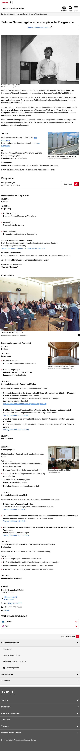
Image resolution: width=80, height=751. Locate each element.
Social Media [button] (7, 674)
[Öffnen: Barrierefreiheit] (64, 8)
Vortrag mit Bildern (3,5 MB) (14, 509)
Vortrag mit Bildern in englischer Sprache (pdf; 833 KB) (25, 404)
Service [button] (4, 700)
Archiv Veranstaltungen (39, 14)
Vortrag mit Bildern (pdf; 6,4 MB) (16, 430)
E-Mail (6, 610)
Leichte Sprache (11, 668)
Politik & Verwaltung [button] (10, 713)
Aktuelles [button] (5, 720)
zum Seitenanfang (68, 636)
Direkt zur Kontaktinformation (39, 27)
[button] (40, 621)
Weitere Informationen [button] (11, 733)
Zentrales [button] (5, 681)
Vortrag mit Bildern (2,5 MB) (14, 521)
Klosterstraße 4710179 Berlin (10, 598)
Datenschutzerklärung (11, 655)
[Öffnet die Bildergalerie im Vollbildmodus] (79, 335)
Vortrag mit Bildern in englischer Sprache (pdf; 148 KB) (23, 248)
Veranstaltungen (22, 14)
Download (68, 184)
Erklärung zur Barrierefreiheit (14, 661)
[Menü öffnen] (76, 8)
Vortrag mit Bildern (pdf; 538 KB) (16, 415)
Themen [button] (5, 726)
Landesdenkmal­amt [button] (10, 643)
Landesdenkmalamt (8, 14)
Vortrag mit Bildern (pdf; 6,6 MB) (16, 535)
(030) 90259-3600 (15, 603)
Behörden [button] (5, 707)
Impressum (7, 649)
